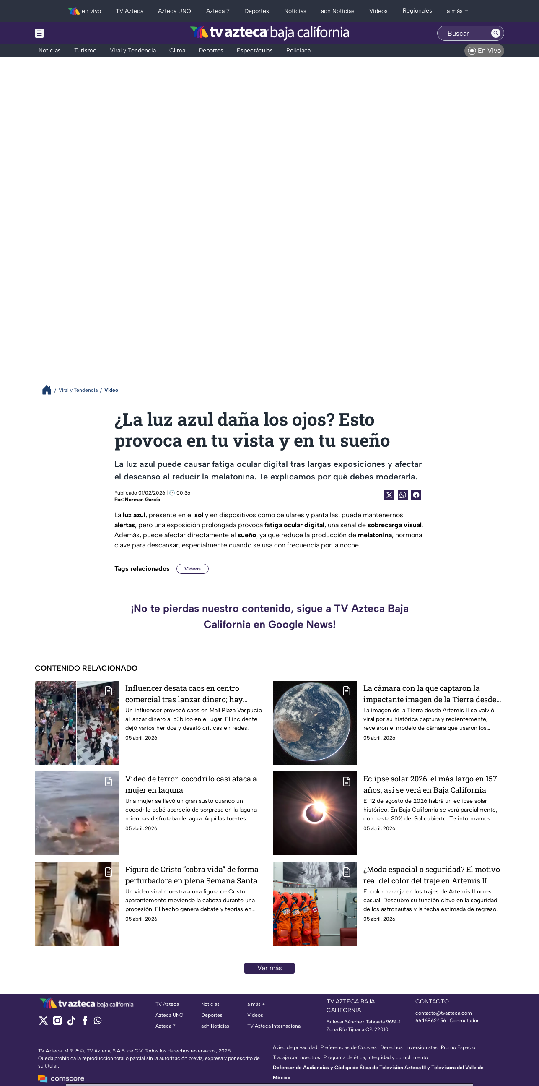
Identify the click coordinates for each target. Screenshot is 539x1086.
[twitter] (43, 1023)
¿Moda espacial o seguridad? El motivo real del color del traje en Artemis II (431, 874)
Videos (192, 569)
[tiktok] (71, 1023)
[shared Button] (403, 495)
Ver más (269, 968)
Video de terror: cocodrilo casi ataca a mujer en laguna (191, 784)
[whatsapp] (97, 1022)
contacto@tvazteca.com (443, 1013)
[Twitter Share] (389, 495)
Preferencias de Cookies (349, 1047)
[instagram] (57, 1023)
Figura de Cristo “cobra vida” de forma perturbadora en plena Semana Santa (192, 874)
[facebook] (85, 1023)
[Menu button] (68, 33)
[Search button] (495, 33)
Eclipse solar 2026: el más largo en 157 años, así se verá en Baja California (430, 784)
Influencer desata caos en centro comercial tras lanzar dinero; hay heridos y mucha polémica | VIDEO (186, 693)
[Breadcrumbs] (50, 390)
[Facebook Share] (416, 495)
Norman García (142, 500)
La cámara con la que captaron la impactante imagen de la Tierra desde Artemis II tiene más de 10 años (429, 693)
